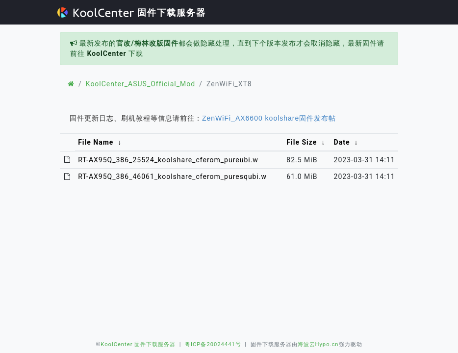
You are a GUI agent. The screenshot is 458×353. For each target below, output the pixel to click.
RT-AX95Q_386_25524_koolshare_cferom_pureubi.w (168, 160)
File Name (95, 142)
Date (342, 142)
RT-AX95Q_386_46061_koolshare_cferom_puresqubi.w (172, 176)
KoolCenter (106, 53)
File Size (301, 142)
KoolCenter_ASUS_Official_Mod (140, 84)
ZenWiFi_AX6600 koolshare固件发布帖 (269, 118)
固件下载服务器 (131, 12)
